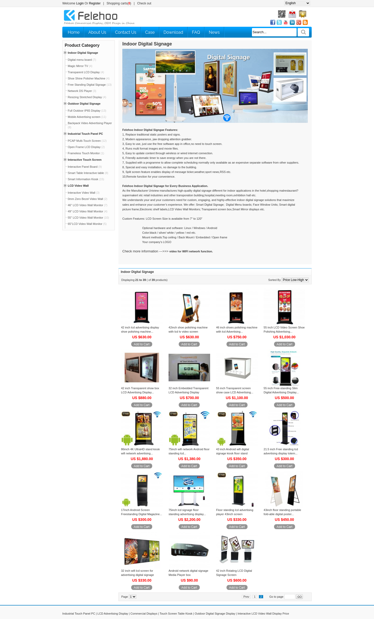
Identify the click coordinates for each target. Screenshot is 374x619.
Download (173, 32)
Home (73, 32)
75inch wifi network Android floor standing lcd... (189, 451)
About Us (97, 32)
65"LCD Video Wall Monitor (87, 223)
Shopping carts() (118, 3)
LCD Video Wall (78, 185)
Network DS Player (82, 90)
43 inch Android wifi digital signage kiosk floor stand (232, 451)
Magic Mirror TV (80, 66)
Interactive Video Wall (83, 192)
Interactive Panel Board (85, 166)
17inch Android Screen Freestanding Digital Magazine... (141, 512)
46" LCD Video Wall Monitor (87, 205)
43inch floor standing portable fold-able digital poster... (282, 512)
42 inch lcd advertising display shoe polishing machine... (140, 329)
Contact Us (125, 32)
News (214, 32)
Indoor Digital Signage (83, 52)
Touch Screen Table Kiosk (175, 613)
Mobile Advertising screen (87, 116)
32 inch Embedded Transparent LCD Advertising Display (189, 390)
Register (95, 3)
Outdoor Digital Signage (84, 103)
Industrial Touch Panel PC (85, 133)
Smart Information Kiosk (86, 179)
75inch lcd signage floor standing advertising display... (187, 512)
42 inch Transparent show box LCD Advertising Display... (140, 390)
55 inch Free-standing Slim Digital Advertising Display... (281, 390)
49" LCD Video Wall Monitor (87, 211)
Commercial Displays (143, 613)
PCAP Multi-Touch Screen (87, 140)
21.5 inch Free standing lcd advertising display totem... (281, 451)
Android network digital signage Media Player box (188, 572)
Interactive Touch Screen (85, 159)
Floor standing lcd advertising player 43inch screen (234, 512)
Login (80, 3)
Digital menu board (82, 59)
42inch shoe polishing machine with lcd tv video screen (188, 329)
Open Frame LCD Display (86, 147)
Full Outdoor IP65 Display (87, 110)
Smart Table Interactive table (88, 172)
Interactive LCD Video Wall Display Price (263, 613)
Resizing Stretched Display (87, 97)
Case (150, 32)
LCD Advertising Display (112, 613)
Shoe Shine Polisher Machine (89, 78)
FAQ (196, 32)
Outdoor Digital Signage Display (215, 613)
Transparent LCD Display (86, 72)
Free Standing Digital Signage (90, 84)
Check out (144, 3)
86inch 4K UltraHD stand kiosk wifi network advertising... (140, 451)
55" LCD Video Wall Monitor (88, 217)
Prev (246, 596)
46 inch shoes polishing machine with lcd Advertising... (236, 329)
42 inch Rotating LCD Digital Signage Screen (234, 572)
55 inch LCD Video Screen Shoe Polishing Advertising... (284, 329)
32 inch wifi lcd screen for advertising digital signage (137, 572)
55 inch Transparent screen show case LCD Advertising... (234, 390)
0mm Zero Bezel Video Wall (87, 198)
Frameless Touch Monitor (86, 153)
